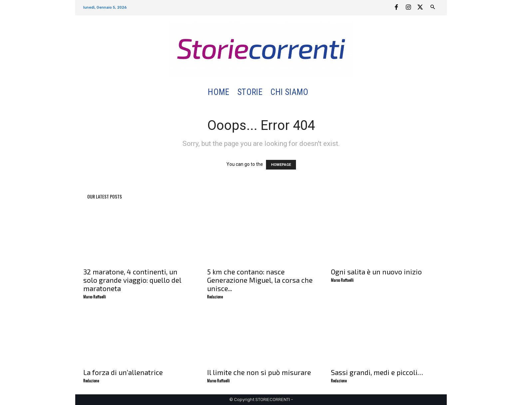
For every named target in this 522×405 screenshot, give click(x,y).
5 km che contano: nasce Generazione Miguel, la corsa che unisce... (260, 279)
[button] (320, 92)
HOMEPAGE (281, 165)
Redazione (215, 296)
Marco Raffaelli (94, 296)
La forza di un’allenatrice (123, 372)
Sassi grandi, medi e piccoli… (377, 372)
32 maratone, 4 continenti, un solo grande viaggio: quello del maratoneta (132, 279)
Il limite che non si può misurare (259, 372)
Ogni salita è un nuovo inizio (376, 271)
